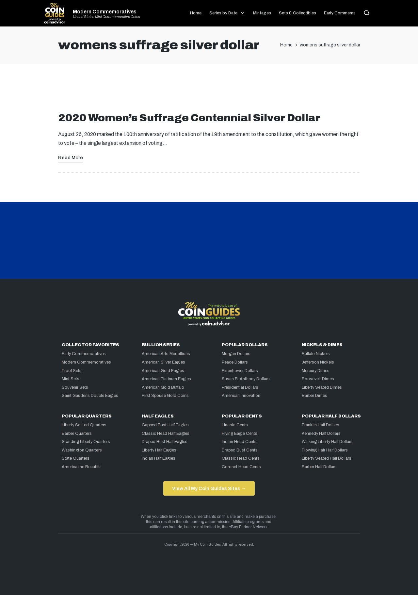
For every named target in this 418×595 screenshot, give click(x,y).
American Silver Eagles (163, 362)
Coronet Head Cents (241, 467)
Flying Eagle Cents (239, 433)
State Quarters (75, 458)
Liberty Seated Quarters (84, 425)
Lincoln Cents (235, 425)
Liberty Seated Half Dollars (326, 458)
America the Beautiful (82, 467)
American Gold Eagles (163, 370)
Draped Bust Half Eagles (164, 441)
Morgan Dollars (236, 353)
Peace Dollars (235, 362)
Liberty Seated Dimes (322, 387)
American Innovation (241, 395)
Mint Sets (70, 379)
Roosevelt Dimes (318, 379)
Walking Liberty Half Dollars (327, 441)
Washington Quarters (82, 450)
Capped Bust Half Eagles (165, 425)
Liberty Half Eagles (159, 450)
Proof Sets (72, 370)
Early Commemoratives (84, 353)
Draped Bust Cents (240, 450)
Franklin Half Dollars (320, 425)
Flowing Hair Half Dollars (325, 450)
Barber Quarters (77, 433)
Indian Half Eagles (158, 458)
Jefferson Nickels (318, 362)
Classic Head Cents (241, 458)
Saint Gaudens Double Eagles (90, 395)
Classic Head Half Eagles (165, 433)
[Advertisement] (209, 90)
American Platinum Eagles (166, 379)
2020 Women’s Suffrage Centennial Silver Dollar (189, 118)
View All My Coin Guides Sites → (209, 488)
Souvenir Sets (75, 387)
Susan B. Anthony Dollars (246, 379)
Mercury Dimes (316, 370)
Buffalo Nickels (316, 353)
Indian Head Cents (239, 441)
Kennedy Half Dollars (321, 433)
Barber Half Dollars (319, 467)
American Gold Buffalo (163, 387)
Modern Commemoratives (105, 11)
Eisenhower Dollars (240, 370)
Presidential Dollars (240, 387)
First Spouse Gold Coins (165, 395)
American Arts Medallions (166, 353)
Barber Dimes (314, 395)
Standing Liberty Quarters (86, 441)
